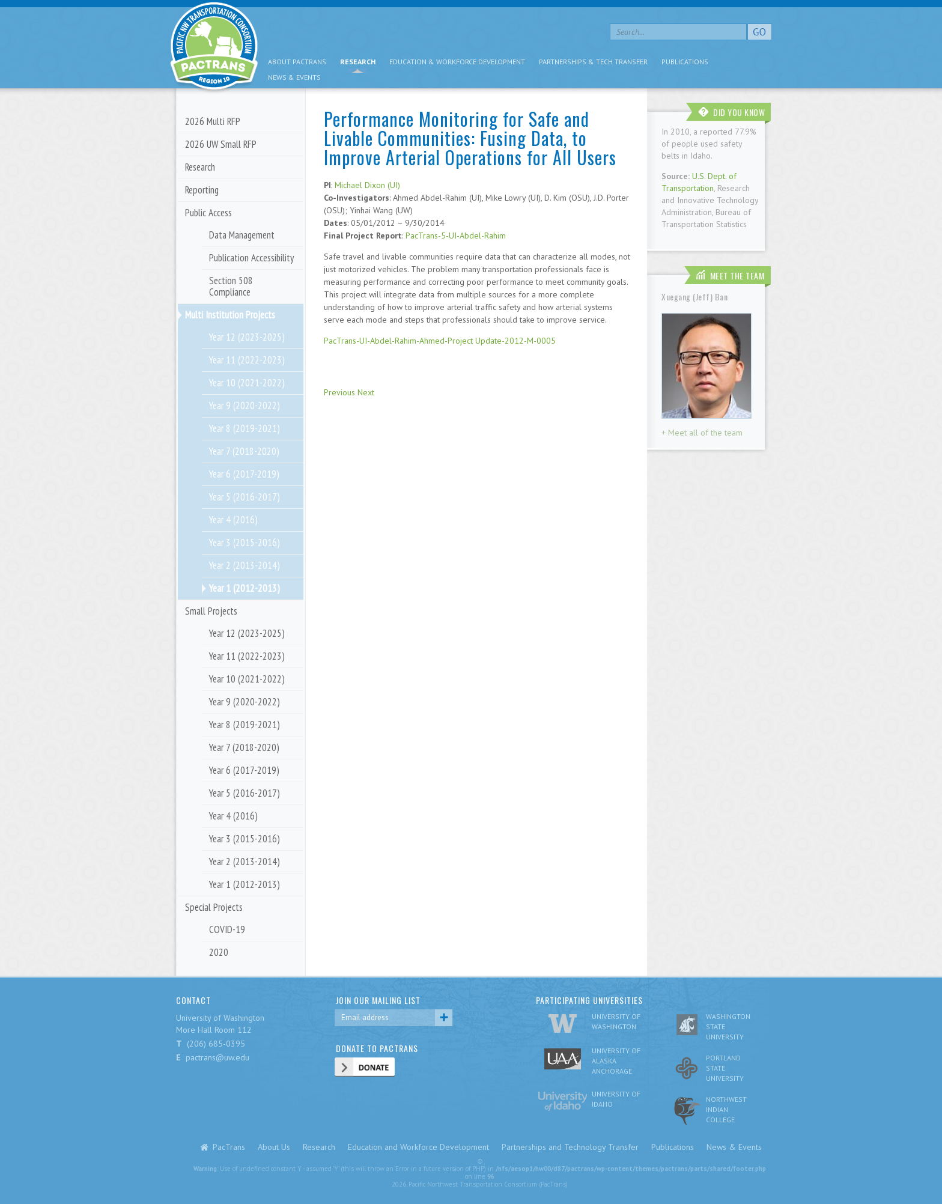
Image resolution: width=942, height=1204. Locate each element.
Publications (684, 61)
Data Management (242, 235)
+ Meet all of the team (702, 432)
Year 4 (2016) (233, 519)
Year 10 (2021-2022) (247, 382)
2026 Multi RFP (212, 121)
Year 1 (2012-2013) (244, 588)
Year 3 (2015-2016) (244, 542)
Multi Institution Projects (230, 314)
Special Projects (214, 907)
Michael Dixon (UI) (367, 185)
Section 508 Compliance (231, 286)
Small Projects (211, 611)
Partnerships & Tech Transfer (593, 61)
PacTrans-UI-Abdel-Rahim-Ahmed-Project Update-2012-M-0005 (440, 340)
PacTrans (229, 1147)
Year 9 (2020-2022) (244, 405)
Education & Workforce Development (457, 61)
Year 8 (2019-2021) (244, 428)
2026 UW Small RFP (221, 144)
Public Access (208, 212)
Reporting (202, 189)
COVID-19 (227, 929)
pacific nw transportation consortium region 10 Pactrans (214, 48)
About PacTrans (297, 61)
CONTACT (193, 1000)
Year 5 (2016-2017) (244, 496)
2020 (218, 952)
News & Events (294, 77)
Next (365, 392)
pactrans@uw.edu (217, 1057)
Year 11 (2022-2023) (247, 359)
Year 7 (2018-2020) (244, 451)
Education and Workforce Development (418, 1147)
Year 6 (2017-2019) (244, 474)
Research (357, 61)
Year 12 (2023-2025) (247, 337)
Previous (339, 392)
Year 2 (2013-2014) (244, 565)
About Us (274, 1147)
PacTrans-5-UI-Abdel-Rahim (456, 235)
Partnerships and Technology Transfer (570, 1147)
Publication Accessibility (251, 257)
